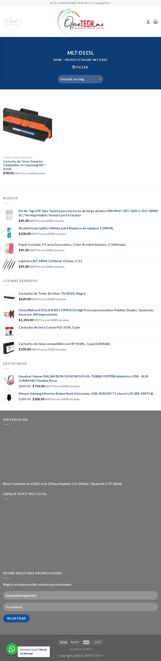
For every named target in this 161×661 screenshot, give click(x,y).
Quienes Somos (80, 649)
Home (57, 59)
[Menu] (12, 21)
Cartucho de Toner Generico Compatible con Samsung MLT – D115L (25, 165)
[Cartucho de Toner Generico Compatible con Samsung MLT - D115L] (27, 125)
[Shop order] (80, 79)
